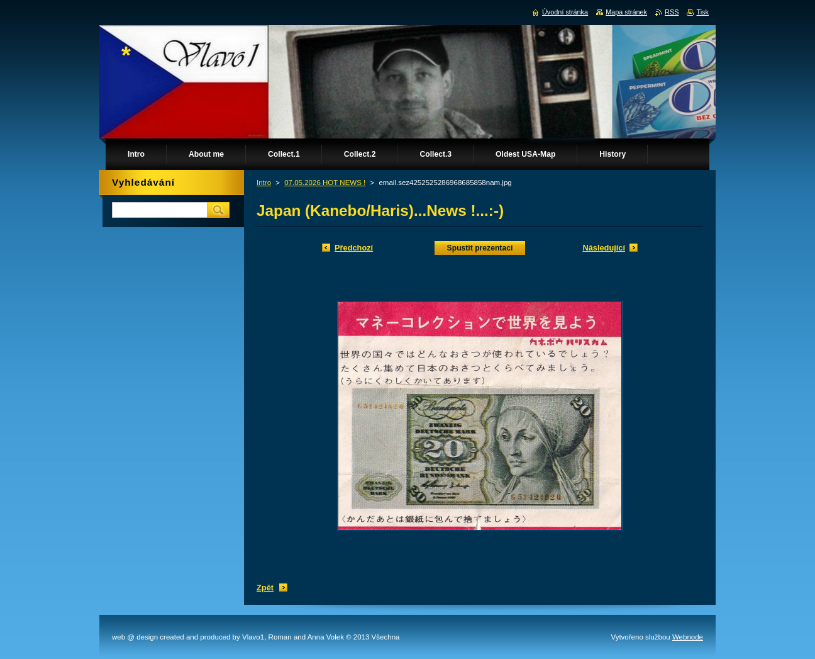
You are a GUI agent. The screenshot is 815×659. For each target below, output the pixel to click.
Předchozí (354, 247)
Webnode (687, 637)
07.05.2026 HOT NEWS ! (324, 182)
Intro (264, 182)
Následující (603, 247)
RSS (672, 12)
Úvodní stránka (565, 12)
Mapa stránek (626, 12)
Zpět (265, 587)
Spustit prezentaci (480, 248)
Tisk (702, 12)
